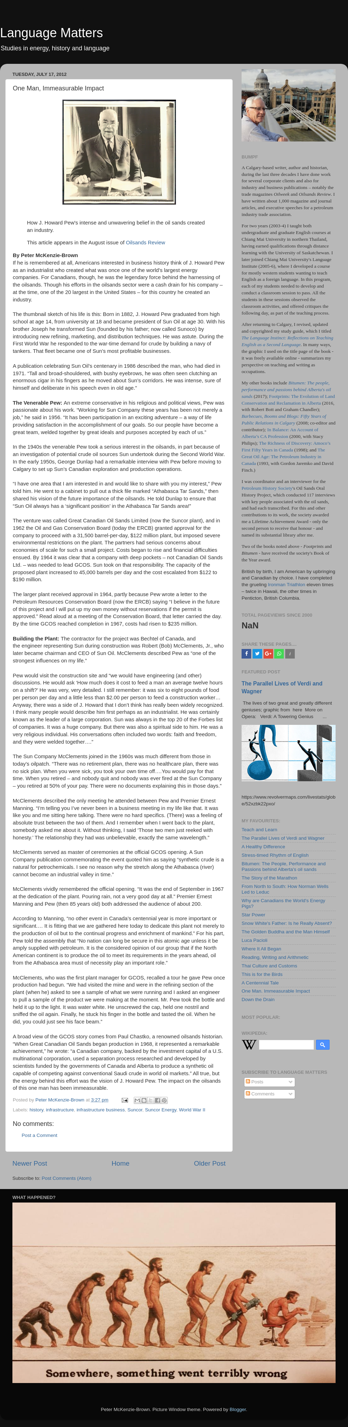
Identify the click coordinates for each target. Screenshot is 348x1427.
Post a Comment (39, 1135)
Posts (255, 1081)
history (36, 1109)
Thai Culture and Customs (269, 965)
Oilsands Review (145, 242)
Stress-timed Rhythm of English (275, 855)
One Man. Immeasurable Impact (276, 991)
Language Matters (51, 33)
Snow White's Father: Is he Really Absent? (287, 923)
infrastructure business (101, 1109)
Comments (260, 1093)
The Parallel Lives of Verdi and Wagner (283, 838)
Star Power (253, 914)
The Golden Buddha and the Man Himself (286, 931)
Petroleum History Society (267, 488)
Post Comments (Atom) (67, 1178)
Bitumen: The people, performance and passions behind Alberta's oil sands (286, 389)
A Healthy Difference (263, 846)
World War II (192, 1109)
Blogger (238, 1409)
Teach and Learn (259, 829)
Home (120, 1163)
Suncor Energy (160, 1109)
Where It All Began (261, 948)
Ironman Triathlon (286, 584)
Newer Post (29, 1163)
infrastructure (60, 1109)
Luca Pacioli (254, 940)
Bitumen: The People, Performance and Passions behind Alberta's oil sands (284, 866)
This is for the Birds (262, 974)
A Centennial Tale (260, 982)
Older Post (210, 1163)
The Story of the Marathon (269, 878)
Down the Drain (258, 999)
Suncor (134, 1109)
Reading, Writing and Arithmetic (275, 957)
